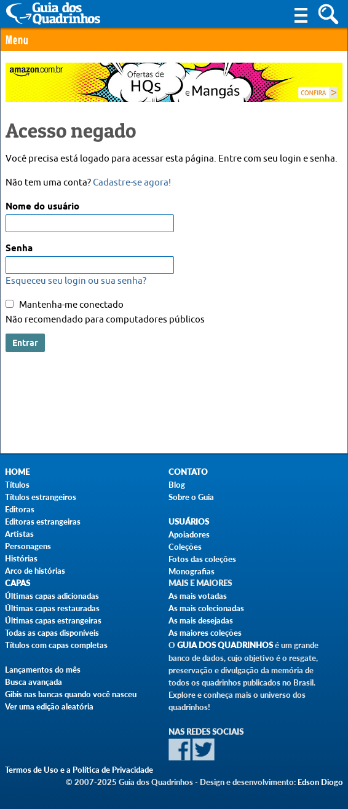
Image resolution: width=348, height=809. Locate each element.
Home (17, 472)
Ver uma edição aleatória (49, 706)
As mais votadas (197, 596)
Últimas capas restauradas (52, 608)
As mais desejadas (200, 620)
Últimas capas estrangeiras (53, 620)
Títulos (17, 485)
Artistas (19, 534)
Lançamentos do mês (43, 669)
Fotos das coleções (202, 559)
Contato (188, 472)
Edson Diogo (320, 782)
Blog (176, 485)
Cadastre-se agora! (132, 183)
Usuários (188, 521)
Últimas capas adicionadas (52, 596)
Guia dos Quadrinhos (225, 645)
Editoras (19, 509)
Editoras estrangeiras (43, 521)
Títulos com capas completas (56, 645)
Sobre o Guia (191, 497)
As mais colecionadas (206, 608)
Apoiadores (189, 534)
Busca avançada (33, 682)
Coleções (185, 547)
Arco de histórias (35, 571)
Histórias (21, 558)
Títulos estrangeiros (40, 497)
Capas (17, 583)
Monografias (191, 571)
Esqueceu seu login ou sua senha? (76, 281)
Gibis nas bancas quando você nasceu (70, 694)
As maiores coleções (205, 633)
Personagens (28, 546)
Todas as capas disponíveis (52, 633)
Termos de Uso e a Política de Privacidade (79, 770)
